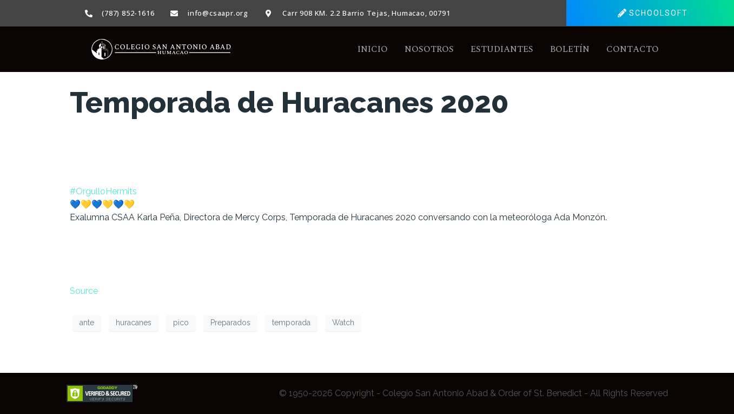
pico (181, 322)
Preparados (230, 322)
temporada (291, 322)
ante (87, 322)
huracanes (133, 322)
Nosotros (429, 49)
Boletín (570, 49)
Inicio (373, 49)
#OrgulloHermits (103, 191)
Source (84, 291)
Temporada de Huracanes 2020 (289, 102)
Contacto (632, 49)
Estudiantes (502, 49)
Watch (343, 322)
